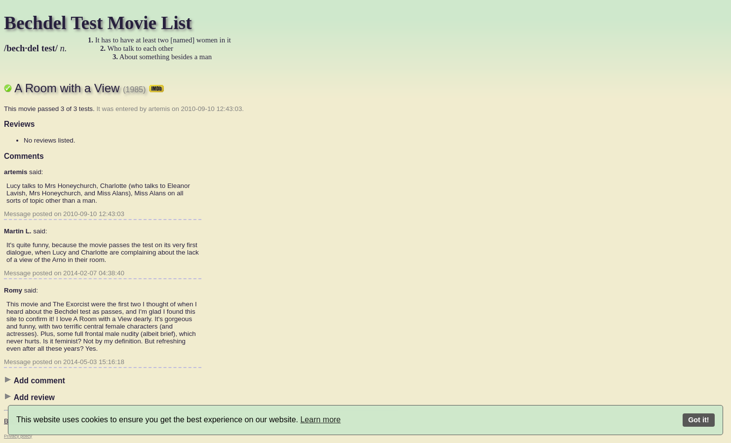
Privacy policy (18, 436)
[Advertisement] (359, 220)
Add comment (34, 380)
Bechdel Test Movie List (98, 23)
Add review (29, 397)
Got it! (698, 420)
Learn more (320, 419)
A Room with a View (89, 88)
